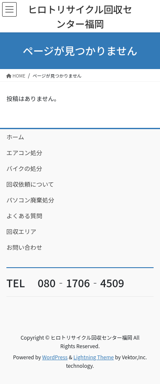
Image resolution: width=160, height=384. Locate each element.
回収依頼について (30, 184)
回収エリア (21, 231)
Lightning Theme (93, 357)
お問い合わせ (24, 247)
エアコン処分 (24, 152)
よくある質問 (24, 215)
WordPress (55, 357)
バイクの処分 (24, 168)
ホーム (15, 137)
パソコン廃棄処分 (30, 200)
